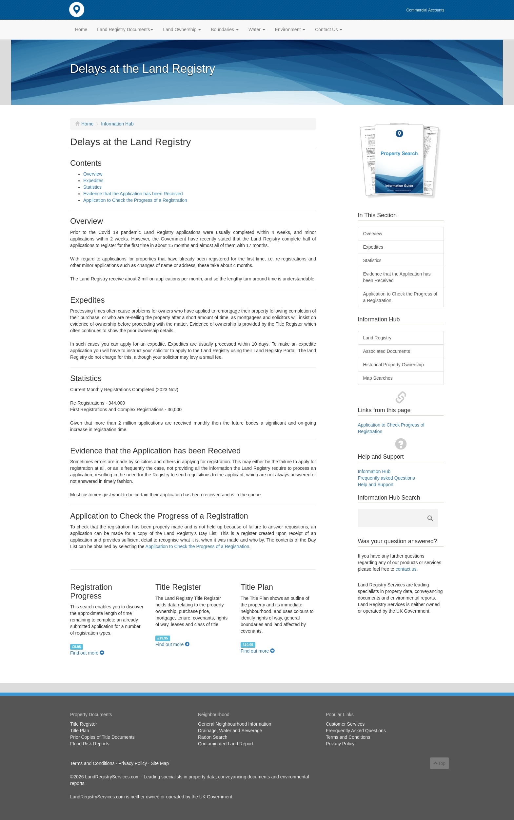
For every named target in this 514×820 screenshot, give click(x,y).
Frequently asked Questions (386, 478)
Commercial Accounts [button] (425, 10)
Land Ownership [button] (182, 29)
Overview (92, 174)
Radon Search (212, 737)
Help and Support (376, 484)
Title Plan (79, 730)
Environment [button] (290, 29)
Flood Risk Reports (89, 743)
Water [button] (256, 29)
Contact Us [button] (328, 29)
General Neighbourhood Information (234, 724)
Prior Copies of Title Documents (102, 737)
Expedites (93, 180)
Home (81, 29)
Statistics (92, 187)
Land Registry (377, 337)
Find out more (87, 653)
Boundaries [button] (225, 29)
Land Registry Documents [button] (125, 29)
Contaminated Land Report (225, 743)
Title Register (83, 724)
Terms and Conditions (348, 737)
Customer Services (345, 724)
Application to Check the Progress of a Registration (135, 200)
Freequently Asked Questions (356, 730)
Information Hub (117, 123)
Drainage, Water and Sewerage (230, 730)
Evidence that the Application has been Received (133, 193)
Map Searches (378, 378)
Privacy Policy (340, 743)
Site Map (160, 763)
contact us (406, 569)
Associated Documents (386, 351)
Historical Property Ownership (393, 364)
